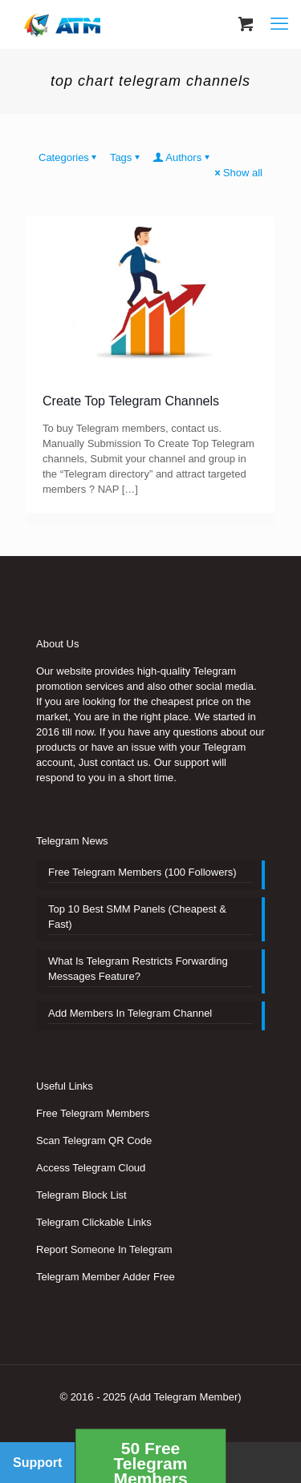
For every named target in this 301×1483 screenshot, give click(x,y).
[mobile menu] (279, 24)
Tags (126, 157)
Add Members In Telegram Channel (130, 1013)
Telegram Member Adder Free (105, 1277)
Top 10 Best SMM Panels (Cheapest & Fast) (137, 916)
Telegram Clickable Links (94, 1222)
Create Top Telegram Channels (131, 401)
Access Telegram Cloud (90, 1168)
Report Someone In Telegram (104, 1249)
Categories (69, 157)
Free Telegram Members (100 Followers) (142, 872)
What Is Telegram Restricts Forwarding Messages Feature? (138, 968)
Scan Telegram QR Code (94, 1140)
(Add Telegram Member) (185, 1397)
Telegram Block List (81, 1195)
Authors (182, 157)
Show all (237, 173)
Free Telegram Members (92, 1113)
